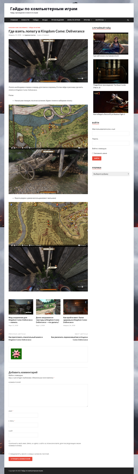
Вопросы (100, 20)
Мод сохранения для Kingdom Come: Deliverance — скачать (21, 319)
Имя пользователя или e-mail (103, 129)
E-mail (12, 421)
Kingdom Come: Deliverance (18, 27)
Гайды (36, 20)
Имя (11, 411)
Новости (25, 20)
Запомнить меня (100, 153)
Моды (45, 20)
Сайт (11, 431)
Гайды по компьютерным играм (43, 8)
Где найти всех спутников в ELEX (106, 56)
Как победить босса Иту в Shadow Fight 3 (109, 114)
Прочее (87, 20)
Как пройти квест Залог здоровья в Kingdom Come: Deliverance (75, 319)
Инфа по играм (73, 20)
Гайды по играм (34, 27)
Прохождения (57, 20)
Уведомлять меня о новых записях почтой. (29, 454)
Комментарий (15, 382)
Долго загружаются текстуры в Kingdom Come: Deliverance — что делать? (48, 319)
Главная (14, 20)
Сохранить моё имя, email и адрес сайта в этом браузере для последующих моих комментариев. (45, 445)
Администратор (30, 35)
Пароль (95, 139)
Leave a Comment (43, 35)
